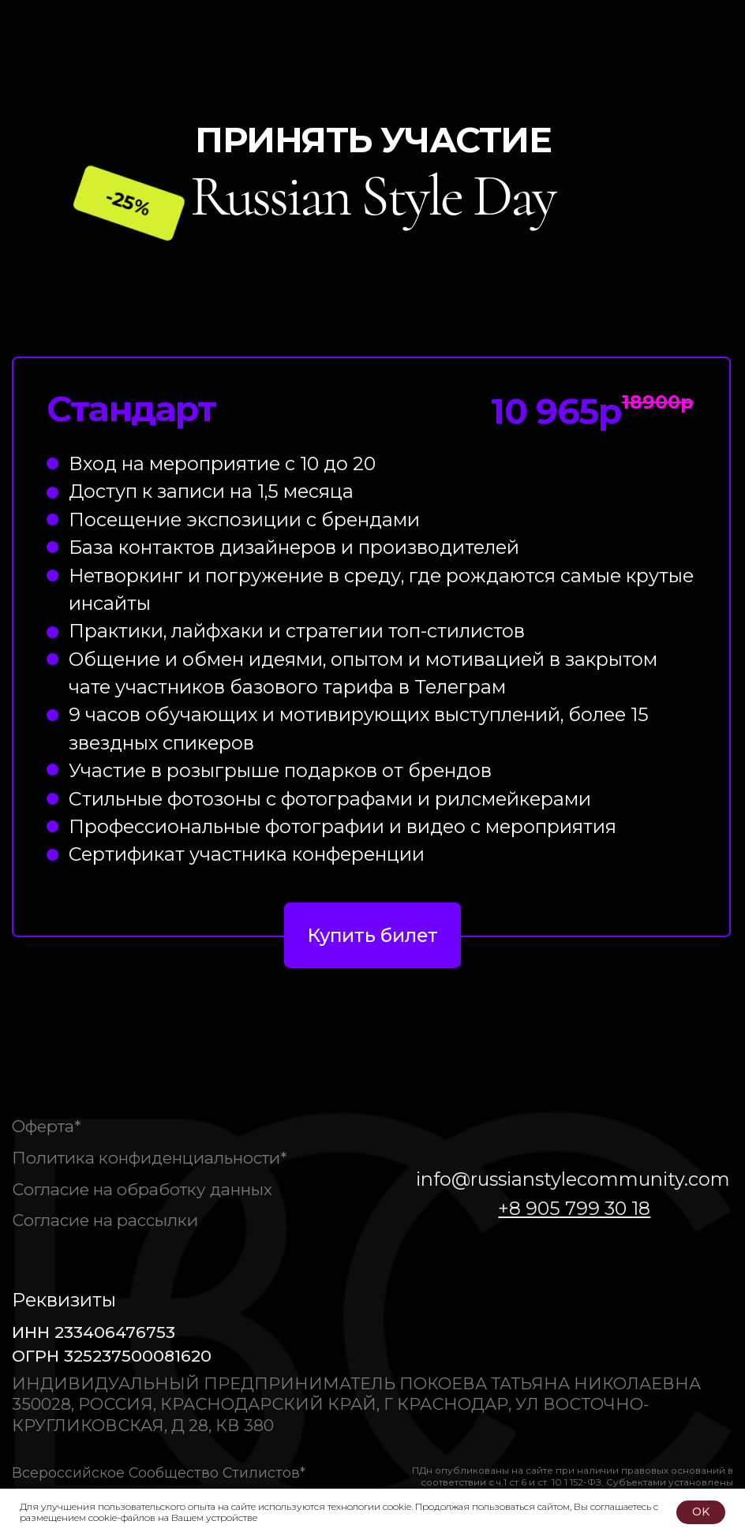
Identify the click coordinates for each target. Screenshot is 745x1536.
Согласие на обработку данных (142, 1189)
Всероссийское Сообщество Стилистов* (158, 1472)
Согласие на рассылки (105, 1220)
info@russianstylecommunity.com (573, 1179)
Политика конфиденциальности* (149, 1158)
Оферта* (46, 1126)
